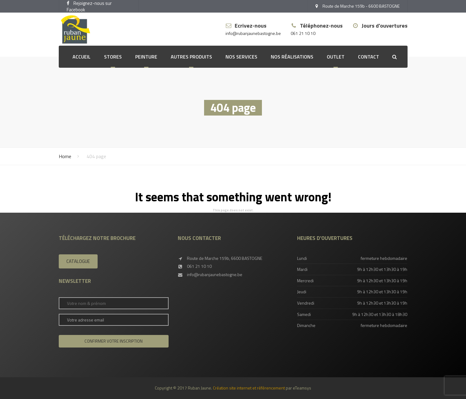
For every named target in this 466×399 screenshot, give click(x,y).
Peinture (146, 56)
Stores (113, 56)
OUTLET (336, 56)
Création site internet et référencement (249, 388)
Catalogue (78, 261)
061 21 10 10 (303, 33)
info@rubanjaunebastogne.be (253, 33)
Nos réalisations (292, 56)
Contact (368, 56)
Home (65, 156)
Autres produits (191, 56)
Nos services (241, 56)
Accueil (82, 56)
